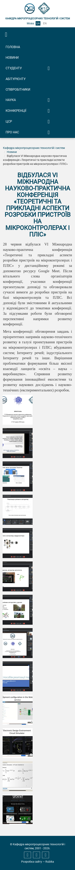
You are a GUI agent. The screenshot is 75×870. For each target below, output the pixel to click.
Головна (13, 47)
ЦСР (9, 121)
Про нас (12, 132)
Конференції (16, 111)
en (45, 23)
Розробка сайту (31, 861)
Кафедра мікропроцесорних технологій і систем (34, 147)
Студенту (14, 68)
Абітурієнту (16, 79)
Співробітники (18, 89)
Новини (12, 57)
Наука (11, 100)
